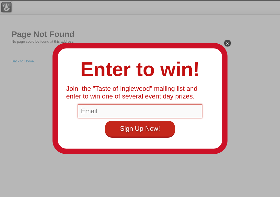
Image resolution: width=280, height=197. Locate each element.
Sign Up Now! (140, 128)
